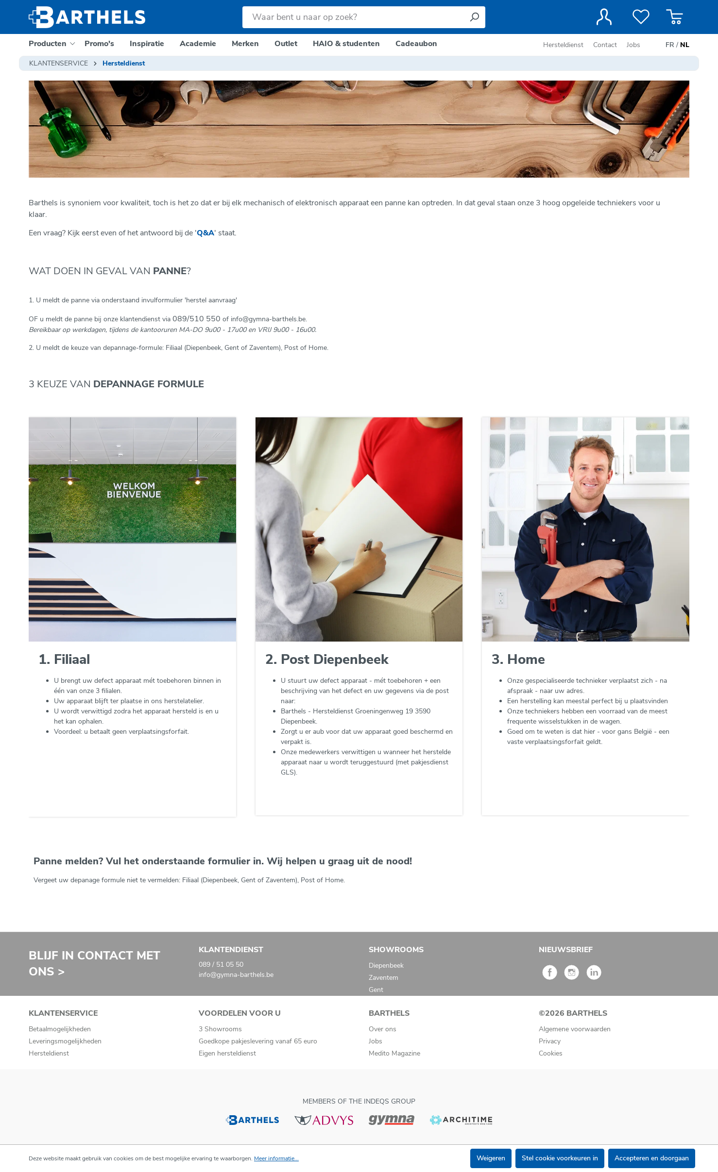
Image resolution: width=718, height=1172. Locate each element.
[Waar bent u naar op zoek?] (352, 17)
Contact (605, 45)
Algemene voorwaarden (575, 1029)
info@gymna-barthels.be (236, 974)
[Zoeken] (474, 17)
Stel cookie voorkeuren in (560, 1158)
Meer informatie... (276, 1158)
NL (684, 45)
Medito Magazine (394, 1053)
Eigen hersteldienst (227, 1053)
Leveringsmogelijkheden (65, 1041)
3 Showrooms (220, 1029)
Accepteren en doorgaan (652, 1158)
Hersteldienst (563, 45)
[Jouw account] (604, 17)
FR (670, 45)
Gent (376, 989)
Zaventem (383, 977)
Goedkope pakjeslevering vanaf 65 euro (258, 1041)
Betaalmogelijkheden (60, 1029)
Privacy (550, 1041)
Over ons (382, 1029)
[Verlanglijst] (641, 17)
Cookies (551, 1053)
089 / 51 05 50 (221, 964)
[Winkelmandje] (674, 17)
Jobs (633, 45)
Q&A (205, 233)
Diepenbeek (386, 965)
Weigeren (491, 1158)
